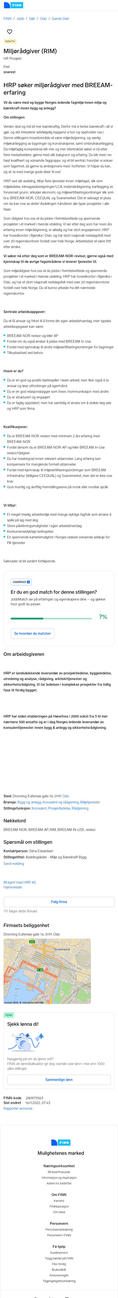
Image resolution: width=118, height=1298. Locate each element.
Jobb (20, 19)
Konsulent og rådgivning (61, 802)
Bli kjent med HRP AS (19, 882)
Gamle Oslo (60, 19)
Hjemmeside (12, 887)
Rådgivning (80, 808)
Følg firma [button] (59, 902)
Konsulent (39, 808)
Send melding (13, 864)
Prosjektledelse (59, 808)
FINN (7, 19)
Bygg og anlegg (29, 802)
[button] (9, 32)
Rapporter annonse (17, 1108)
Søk (32, 19)
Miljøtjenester (90, 802)
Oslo (43, 19)
